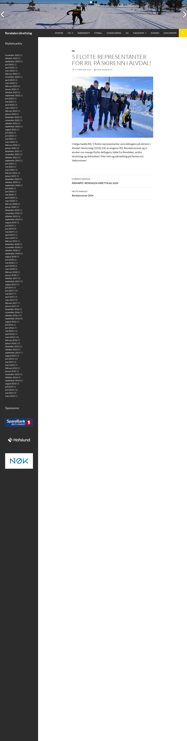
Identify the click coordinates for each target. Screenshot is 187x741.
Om (69, 33)
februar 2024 (11, 86)
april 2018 (9, 266)
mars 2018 (10, 269)
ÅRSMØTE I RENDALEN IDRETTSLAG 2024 (112, 181)
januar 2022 (10, 148)
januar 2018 (10, 275)
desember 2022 (12, 117)
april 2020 (9, 197)
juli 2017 (9, 287)
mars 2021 (10, 170)
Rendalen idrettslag (18, 33)
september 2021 (12, 160)
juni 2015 (9, 359)
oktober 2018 (11, 250)
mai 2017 (9, 293)
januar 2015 (10, 371)
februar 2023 (11, 111)
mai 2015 (9, 362)
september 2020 (12, 185)
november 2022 (12, 120)
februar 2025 (11, 73)
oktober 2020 (11, 182)
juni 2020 (9, 191)
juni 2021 (9, 163)
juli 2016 (9, 324)
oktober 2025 (11, 58)
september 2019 (12, 219)
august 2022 (10, 129)
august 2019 (10, 222)
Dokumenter (170, 33)
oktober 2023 (11, 92)
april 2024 (9, 80)
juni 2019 (9, 228)
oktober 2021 (11, 157)
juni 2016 (9, 328)
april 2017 (9, 297)
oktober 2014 (11, 377)
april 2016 (9, 334)
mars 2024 (10, 83)
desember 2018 (12, 244)
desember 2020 (12, 179)
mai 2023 (9, 101)
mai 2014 (9, 393)
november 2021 (12, 154)
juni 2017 (9, 290)
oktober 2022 (11, 123)
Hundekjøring (114, 33)
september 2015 (12, 352)
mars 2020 (10, 200)
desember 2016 (12, 309)
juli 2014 (9, 386)
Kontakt (155, 33)
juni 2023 (9, 98)
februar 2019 (11, 241)
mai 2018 (9, 262)
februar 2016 (11, 340)
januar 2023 (10, 114)
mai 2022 (9, 139)
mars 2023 (10, 108)
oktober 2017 (11, 278)
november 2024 (12, 77)
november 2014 (12, 374)
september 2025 (12, 61)
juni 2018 (9, 259)
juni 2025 (9, 64)
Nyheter (59, 33)
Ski (127, 33)
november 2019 (12, 213)
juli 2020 (9, 188)
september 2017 (12, 281)
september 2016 (12, 318)
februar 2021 (11, 173)
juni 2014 (9, 389)
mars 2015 (10, 365)
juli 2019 (9, 225)
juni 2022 (9, 135)
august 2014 (10, 383)
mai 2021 (9, 166)
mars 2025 (10, 70)
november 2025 (12, 55)
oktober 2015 (11, 349)
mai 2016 (9, 331)
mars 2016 (10, 337)
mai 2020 (9, 194)
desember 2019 (12, 210)
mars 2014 (10, 396)
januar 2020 (10, 207)
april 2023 (9, 104)
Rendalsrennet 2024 (112, 193)
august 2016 (10, 321)
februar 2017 (11, 303)
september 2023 (12, 95)
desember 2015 (12, 346)
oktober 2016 (11, 315)
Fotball (98, 33)
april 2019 (9, 235)
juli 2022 (9, 132)
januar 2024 (10, 89)
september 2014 (12, 380)
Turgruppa (138, 33)
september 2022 (12, 126)
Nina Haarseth (104, 69)
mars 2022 (10, 142)
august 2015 (10, 355)
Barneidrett (84, 33)
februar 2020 (11, 204)
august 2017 (10, 284)
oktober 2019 (11, 216)
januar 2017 (10, 306)
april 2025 (9, 67)
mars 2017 (10, 300)
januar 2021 (10, 176)
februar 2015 (11, 368)
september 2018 (12, 253)
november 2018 (12, 247)
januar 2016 (10, 343)
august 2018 (10, 256)
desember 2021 (12, 151)
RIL (73, 51)
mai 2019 (9, 231)
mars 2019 (10, 238)
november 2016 (12, 312)
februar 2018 (11, 272)
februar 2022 (11, 145)
